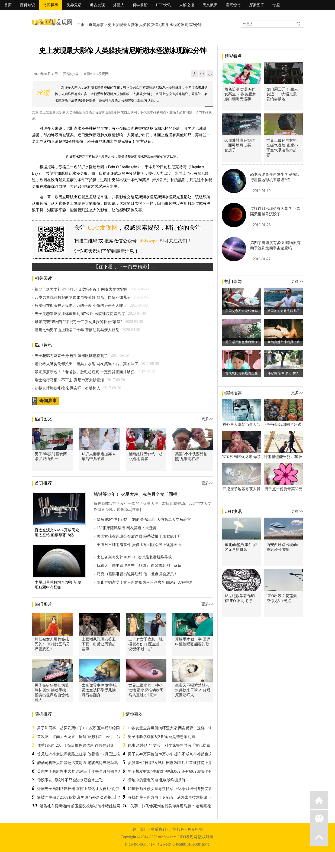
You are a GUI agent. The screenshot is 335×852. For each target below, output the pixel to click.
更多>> (207, 419)
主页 (81, 25)
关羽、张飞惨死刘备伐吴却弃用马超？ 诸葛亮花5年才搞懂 (179, 806)
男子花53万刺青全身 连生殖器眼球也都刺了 (71, 356)
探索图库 (256, 5)
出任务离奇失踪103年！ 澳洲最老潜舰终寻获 (134, 557)
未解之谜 (186, 5)
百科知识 (27, 5)
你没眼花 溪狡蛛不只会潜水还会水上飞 (70, 780)
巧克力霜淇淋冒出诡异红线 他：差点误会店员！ (137, 574)
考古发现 (97, 5)
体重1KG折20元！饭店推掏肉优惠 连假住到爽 (75, 745)
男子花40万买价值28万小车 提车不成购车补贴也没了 (172, 754)
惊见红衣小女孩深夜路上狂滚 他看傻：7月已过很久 (80, 754)
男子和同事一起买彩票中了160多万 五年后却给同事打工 (84, 728)
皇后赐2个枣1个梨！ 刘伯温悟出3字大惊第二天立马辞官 (144, 520)
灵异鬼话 (74, 5)
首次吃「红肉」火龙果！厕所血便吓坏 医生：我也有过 (84, 737)
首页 (8, 5)
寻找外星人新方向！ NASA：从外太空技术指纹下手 (171, 797)
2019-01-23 (261, 225)
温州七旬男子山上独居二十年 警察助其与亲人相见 (77, 330)
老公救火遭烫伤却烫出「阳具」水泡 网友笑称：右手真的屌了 (86, 364)
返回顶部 (319, 837)
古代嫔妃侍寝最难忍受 (241, 373)
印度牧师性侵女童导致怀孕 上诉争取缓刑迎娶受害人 (172, 789)
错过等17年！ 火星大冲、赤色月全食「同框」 (138, 494)
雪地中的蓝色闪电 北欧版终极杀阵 (157, 780)
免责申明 (195, 829)
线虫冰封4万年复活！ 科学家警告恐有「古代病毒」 (171, 745)
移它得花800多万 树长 (283, 373)
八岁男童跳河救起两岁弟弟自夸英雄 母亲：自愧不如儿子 (83, 297)
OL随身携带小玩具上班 (283, 342)
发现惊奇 (233, 5)
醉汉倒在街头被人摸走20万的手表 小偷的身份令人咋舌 (81, 306)
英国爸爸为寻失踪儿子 (283, 311)
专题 (276, 5)
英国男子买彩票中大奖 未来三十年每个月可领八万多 (81, 771)
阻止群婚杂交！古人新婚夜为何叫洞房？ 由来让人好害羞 (145, 582)
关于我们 (139, 829)
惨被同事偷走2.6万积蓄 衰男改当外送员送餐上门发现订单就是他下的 (95, 797)
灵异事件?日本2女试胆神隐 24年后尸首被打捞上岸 (170, 763)
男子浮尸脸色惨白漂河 (241, 342)
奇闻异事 (50, 5)
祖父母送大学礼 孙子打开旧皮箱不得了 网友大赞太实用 (81, 289)
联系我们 (158, 829)
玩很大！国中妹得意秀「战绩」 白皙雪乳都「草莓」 (141, 566)
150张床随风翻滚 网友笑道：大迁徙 (127, 528)
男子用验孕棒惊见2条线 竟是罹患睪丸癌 (161, 737)
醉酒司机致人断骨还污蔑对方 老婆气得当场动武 (77, 763)
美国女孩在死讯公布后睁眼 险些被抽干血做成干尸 (139, 536)
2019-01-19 (261, 191)
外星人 (118, 5)
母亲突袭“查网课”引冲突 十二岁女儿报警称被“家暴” (78, 322)
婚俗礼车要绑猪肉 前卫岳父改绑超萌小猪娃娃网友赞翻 (86, 806)
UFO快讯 (163, 5)
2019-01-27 (261, 259)
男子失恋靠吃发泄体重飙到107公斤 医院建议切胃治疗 (80, 314)
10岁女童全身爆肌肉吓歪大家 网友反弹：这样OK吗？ (173, 728)
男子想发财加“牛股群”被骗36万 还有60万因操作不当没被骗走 (179, 771)
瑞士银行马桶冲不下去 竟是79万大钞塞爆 (69, 380)
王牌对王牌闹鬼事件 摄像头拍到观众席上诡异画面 (139, 545)
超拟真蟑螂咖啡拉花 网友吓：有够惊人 (67, 388)
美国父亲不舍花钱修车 (241, 311)
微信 (319, 819)
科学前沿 (140, 5)
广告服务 (176, 829)
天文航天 (210, 5)
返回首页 (319, 800)
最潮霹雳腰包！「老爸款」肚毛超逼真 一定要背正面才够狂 (84, 372)
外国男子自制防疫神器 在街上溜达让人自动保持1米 (80, 789)
